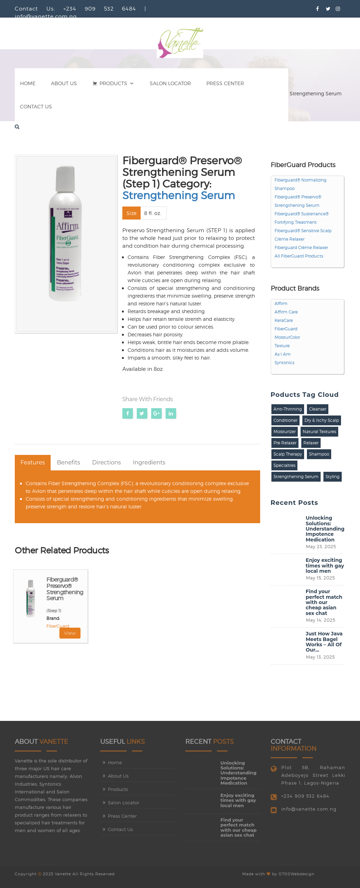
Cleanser (317, 409)
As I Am (283, 354)
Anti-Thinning (288, 409)
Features (32, 462)
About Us (64, 83)
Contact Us (36, 106)
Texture (282, 345)
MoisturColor (287, 337)
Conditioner (285, 420)
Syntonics (284, 362)
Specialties (284, 465)
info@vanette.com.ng (308, 812)
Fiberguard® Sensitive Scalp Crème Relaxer (303, 235)
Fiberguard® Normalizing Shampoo (301, 184)
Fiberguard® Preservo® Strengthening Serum (64, 589)
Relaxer (311, 442)
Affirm (281, 303)
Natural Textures (319, 431)
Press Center (225, 83)
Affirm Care (286, 312)
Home (28, 83)
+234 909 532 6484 (305, 799)
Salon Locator (170, 83)
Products (113, 83)
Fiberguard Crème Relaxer (301, 247)
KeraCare (284, 320)
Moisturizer (285, 431)
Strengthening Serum (178, 195)
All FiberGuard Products (299, 256)
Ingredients (149, 462)
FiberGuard (57, 626)
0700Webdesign (296, 870)
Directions (106, 462)
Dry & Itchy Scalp (321, 420)
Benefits (68, 462)
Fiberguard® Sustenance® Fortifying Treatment (302, 218)
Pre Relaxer (285, 442)
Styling (333, 476)
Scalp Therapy (288, 454)
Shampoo (319, 454)
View (70, 633)
